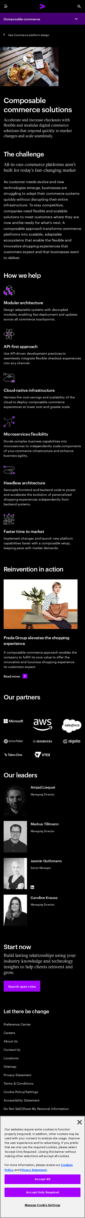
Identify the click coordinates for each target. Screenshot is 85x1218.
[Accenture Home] (42, 6)
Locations (11, 1057)
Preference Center (17, 1024)
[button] (22, 986)
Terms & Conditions (19, 1083)
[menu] (5, 6)
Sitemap (10, 1066)
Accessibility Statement (21, 1100)
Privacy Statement (17, 1074)
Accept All (42, 1179)
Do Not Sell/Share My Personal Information (36, 1108)
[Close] (80, 1122)
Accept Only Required (42, 1192)
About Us (10, 1041)
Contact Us (12, 1049)
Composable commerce (22, 19)
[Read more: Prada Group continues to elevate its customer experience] (15, 676)
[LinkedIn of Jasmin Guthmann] (32, 887)
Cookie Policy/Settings (21, 1091)
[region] (42, 1167)
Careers (9, 1032)
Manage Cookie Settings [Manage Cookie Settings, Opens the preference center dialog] (42, 1205)
